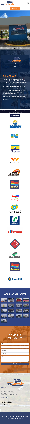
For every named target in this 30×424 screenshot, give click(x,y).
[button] (28, 3)
